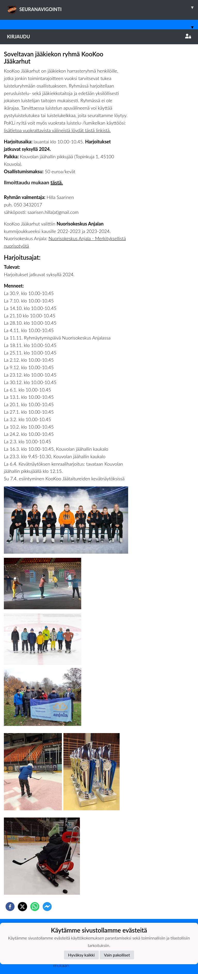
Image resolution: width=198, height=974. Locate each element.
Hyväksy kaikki (81, 954)
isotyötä (21, 246)
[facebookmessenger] (47, 906)
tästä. (57, 182)
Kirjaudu (99, 36)
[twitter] (22, 906)
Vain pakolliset (117, 954)
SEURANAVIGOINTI (102, 7)
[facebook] (10, 906)
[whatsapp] (34, 906)
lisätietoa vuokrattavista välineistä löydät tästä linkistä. (57, 130)
